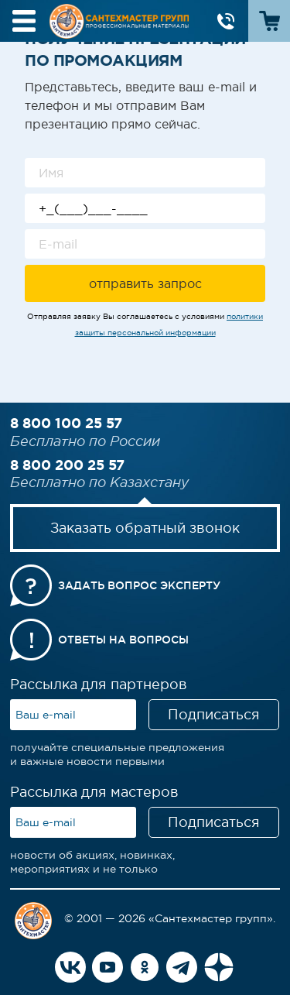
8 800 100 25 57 (66, 423)
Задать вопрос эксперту (139, 585)
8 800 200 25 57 (67, 464)
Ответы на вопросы (123, 639)
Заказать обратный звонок (145, 528)
